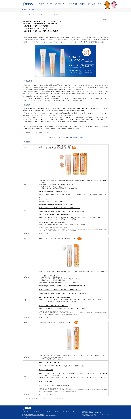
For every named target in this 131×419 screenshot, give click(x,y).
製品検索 (41, 4)
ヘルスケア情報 (72, 4)
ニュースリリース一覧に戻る (51, 14)
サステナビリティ (60, 4)
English (100, 4)
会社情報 (82, 4)
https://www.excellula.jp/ (76, 137)
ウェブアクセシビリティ (68, 411)
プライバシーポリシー (37, 411)
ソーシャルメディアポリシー (52, 411)
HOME (25, 9)
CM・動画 (49, 4)
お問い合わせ (91, 4)
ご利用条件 (27, 411)
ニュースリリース (33, 9)
